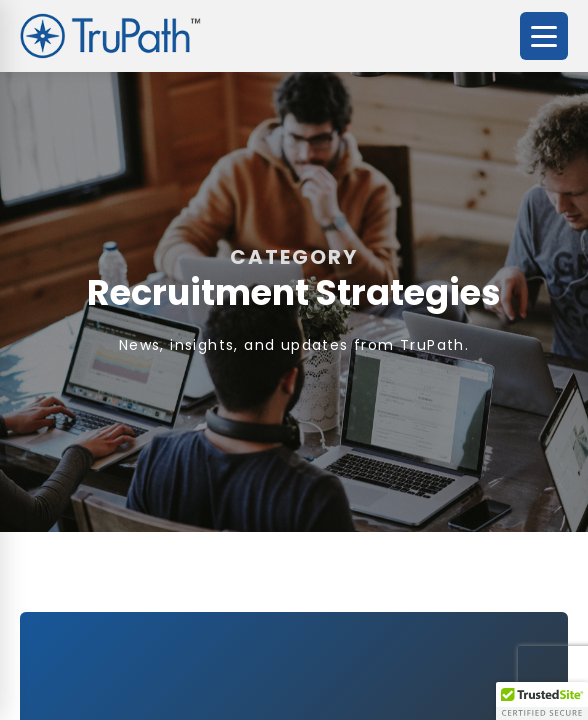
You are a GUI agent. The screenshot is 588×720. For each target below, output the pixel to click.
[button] (542, 701)
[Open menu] (544, 36)
